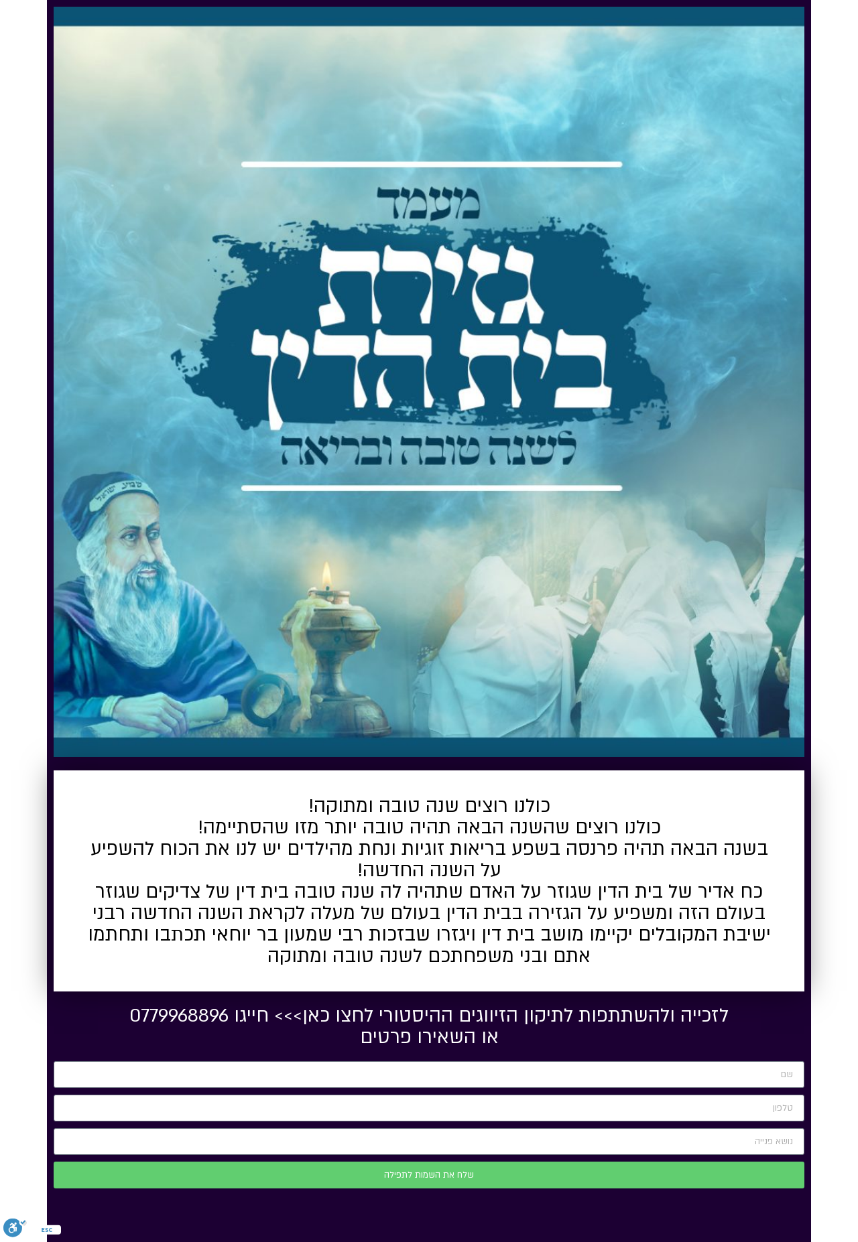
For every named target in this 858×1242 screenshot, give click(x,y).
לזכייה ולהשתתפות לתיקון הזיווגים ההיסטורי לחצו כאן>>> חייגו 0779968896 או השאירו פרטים (429, 1026)
